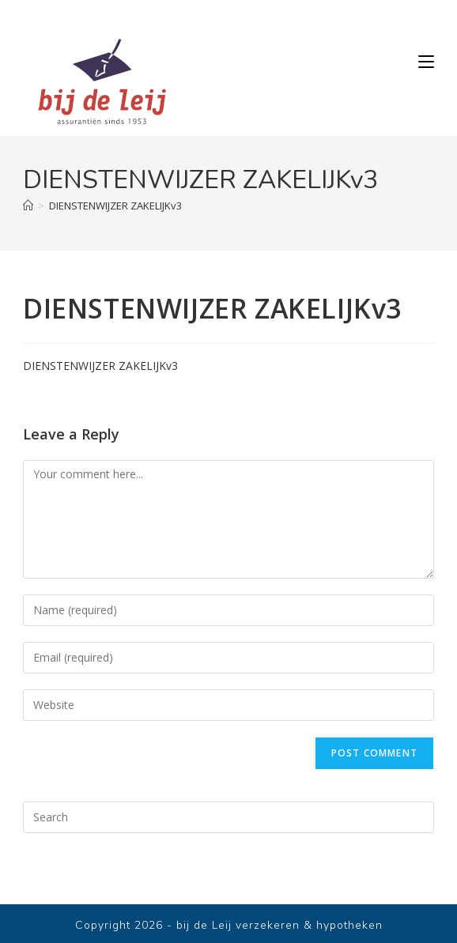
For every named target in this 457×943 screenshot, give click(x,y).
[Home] (28, 205)
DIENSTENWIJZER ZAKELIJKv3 (115, 205)
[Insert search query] (228, 817)
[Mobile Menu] (426, 62)
